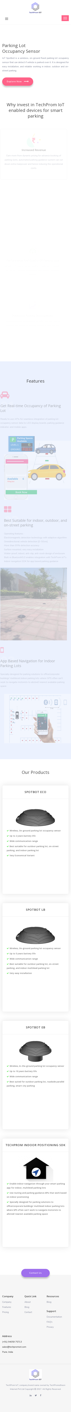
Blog (26, 1307)
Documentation (54, 1316)
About (27, 1302)
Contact (28, 1312)
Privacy (50, 1327)
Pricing (5, 1312)
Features (6, 1307)
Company (6, 1302)
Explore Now (18, 81)
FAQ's (49, 1321)
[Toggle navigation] (65, 18)
